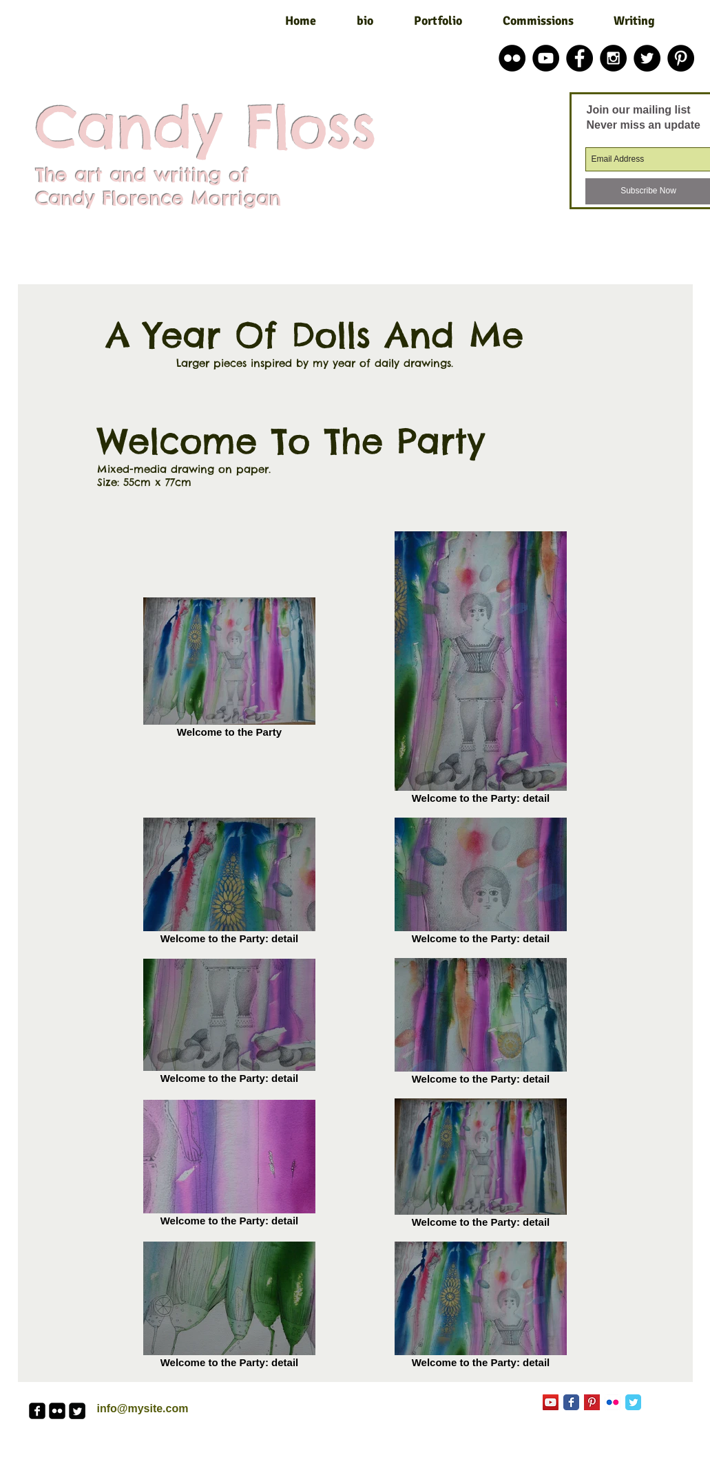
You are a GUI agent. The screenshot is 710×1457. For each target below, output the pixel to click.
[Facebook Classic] (571, 1402)
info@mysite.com (143, 1408)
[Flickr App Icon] (612, 1402)
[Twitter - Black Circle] (647, 58)
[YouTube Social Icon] (550, 1402)
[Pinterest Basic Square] (592, 1402)
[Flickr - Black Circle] (512, 58)
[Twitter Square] (77, 1411)
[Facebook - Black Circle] (579, 58)
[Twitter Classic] (633, 1402)
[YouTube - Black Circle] (545, 58)
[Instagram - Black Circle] (613, 58)
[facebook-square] (37, 1411)
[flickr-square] (57, 1411)
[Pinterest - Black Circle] (680, 58)
